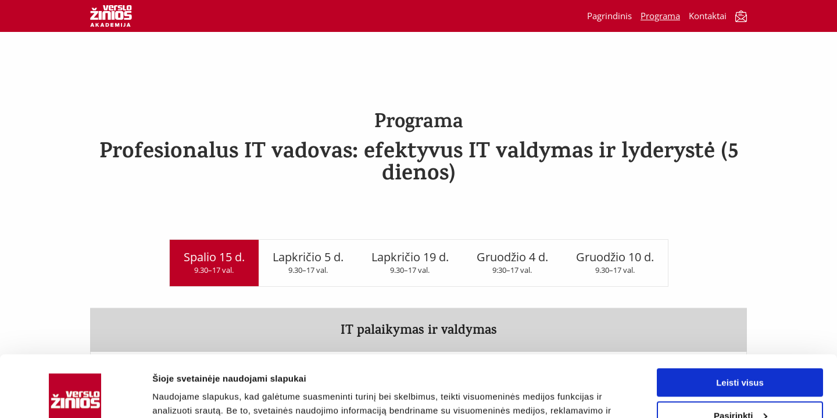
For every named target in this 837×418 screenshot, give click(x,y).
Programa (660, 15)
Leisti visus (740, 321)
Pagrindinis (609, 15)
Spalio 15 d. (214, 262)
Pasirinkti (740, 354)
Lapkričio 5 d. (308, 262)
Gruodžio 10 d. (615, 262)
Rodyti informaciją (191, 395)
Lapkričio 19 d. (410, 262)
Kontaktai (708, 15)
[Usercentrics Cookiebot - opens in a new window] (75, 395)
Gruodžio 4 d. (512, 262)
